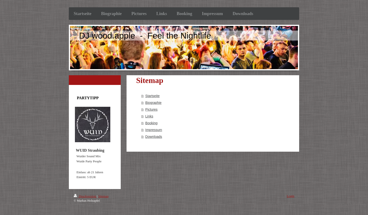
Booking (151, 123)
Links (149, 116)
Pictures (151, 109)
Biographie (153, 103)
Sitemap (103, 196)
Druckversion (85, 196)
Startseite (152, 96)
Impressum (153, 130)
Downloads (153, 137)
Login (290, 196)
